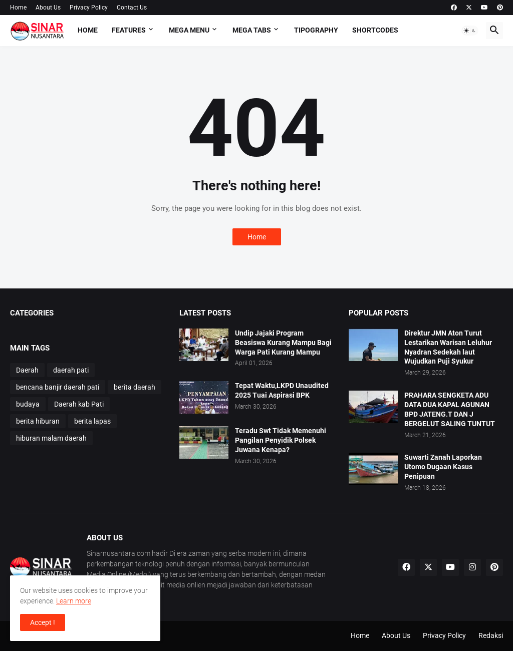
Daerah (27, 370)
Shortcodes (375, 30)
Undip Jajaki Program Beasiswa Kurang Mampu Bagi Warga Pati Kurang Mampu (283, 342)
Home (18, 7)
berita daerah (134, 387)
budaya (28, 404)
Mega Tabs (251, 30)
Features (129, 30)
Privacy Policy (89, 7)
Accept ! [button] (42, 622)
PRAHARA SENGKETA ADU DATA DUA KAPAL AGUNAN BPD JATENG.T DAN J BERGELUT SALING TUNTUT (449, 409)
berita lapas (92, 421)
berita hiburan (38, 421)
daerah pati (71, 370)
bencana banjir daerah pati (57, 387)
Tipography (316, 30)
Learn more (73, 601)
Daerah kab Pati (79, 404)
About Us (48, 7)
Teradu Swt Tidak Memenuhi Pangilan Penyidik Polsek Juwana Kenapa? (280, 440)
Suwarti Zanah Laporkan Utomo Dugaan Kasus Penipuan (443, 466)
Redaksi (490, 635)
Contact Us (132, 7)
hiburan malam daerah (51, 438)
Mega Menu (189, 30)
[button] (469, 31)
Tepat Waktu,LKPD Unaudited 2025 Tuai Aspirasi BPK (282, 390)
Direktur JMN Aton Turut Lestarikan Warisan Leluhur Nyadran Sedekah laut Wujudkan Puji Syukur (448, 347)
